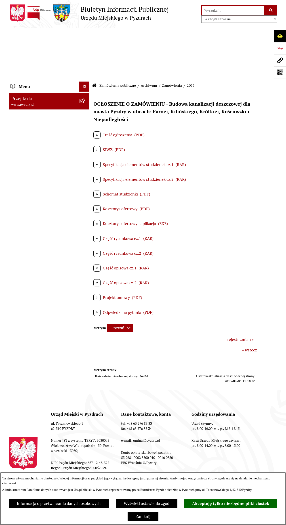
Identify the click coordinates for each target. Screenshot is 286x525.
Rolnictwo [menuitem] (20, 390)
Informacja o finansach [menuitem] (31, 320)
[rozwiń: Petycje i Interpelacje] (85, 350)
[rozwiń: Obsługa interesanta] (85, 81)
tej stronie (161, 478)
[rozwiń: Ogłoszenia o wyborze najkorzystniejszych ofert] (85, 126)
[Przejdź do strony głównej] (89, 13)
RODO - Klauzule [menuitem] (25, 90)
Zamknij (143, 516)
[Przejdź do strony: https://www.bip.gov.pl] (280, 48)
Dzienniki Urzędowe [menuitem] (29, 360)
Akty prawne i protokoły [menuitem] (32, 54)
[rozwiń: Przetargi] (85, 113)
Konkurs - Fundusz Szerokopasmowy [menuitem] (43, 420)
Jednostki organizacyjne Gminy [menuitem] (38, 330)
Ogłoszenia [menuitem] (21, 340)
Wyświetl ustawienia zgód (146, 503)
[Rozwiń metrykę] (120, 276)
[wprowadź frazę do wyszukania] (233, 10)
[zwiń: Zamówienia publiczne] (85, 101)
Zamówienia (172, 33)
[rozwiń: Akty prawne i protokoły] (85, 54)
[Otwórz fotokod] (280, 72)
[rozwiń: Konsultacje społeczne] (85, 400)
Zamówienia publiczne (117, 33)
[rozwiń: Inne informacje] (85, 410)
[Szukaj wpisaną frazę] (271, 10)
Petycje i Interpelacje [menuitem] (29, 350)
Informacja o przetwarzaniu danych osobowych (59, 503)
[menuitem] (49, 114)
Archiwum (149, 33)
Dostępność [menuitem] (21, 380)
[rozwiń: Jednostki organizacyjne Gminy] (85, 330)
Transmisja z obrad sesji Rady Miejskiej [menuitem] (37, 67)
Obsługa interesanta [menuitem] (29, 80)
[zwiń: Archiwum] (85, 145)
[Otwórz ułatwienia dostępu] (280, 36)
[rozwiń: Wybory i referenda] (85, 370)
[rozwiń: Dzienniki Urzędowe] (85, 360)
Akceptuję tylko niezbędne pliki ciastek (230, 503)
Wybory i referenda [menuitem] (28, 370)
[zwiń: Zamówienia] (85, 158)
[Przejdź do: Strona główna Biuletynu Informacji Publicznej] (94, 33)
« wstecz (249, 297)
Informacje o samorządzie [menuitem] (34, 44)
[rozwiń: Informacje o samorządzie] (85, 44)
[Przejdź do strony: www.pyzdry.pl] (280, 60)
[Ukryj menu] (84, 34)
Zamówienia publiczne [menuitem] (31, 100)
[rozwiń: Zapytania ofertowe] (85, 268)
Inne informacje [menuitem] (25, 410)
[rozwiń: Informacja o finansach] (85, 320)
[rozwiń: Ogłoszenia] (85, 340)
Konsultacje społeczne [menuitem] (30, 400)
